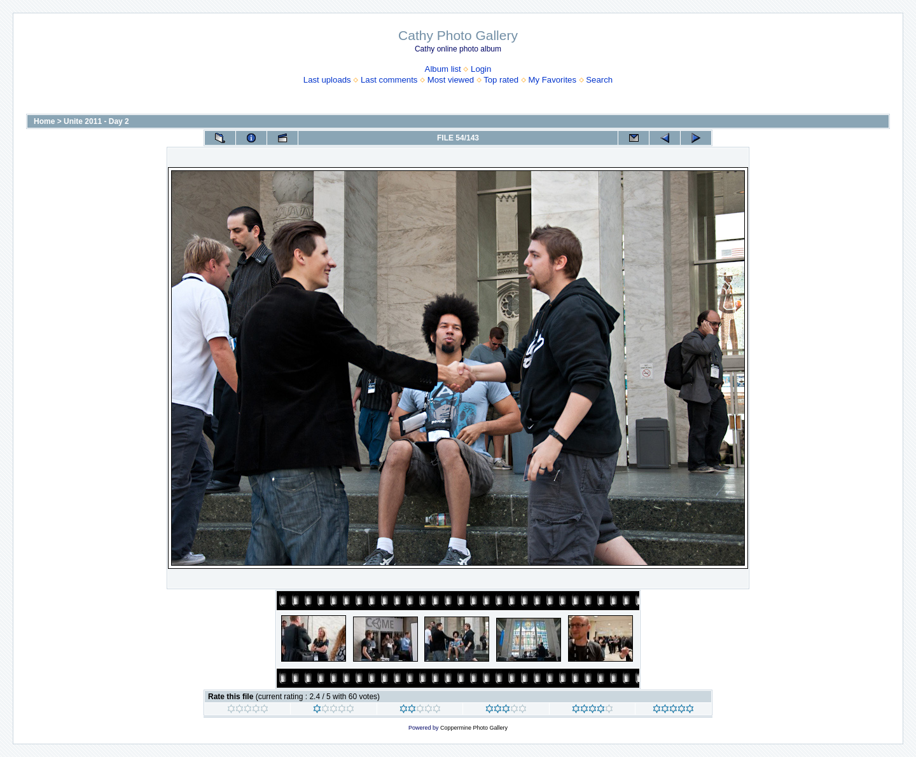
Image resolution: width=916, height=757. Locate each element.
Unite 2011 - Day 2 (96, 121)
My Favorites (552, 80)
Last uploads (327, 80)
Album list (443, 69)
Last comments (389, 80)
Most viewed (450, 80)
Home (44, 121)
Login (481, 69)
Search (599, 80)
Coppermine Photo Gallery (474, 728)
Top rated (500, 80)
